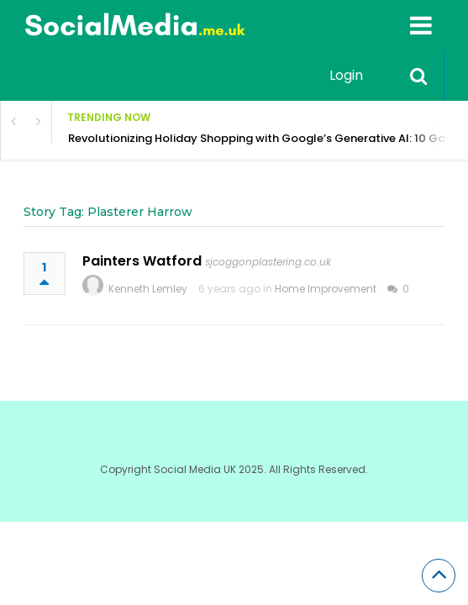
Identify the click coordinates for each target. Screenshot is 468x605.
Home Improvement (325, 288)
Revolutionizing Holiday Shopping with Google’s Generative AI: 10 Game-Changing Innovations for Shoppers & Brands (268, 138)
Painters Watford (142, 261)
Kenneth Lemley (147, 288)
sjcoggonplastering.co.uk (268, 262)
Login (346, 75)
